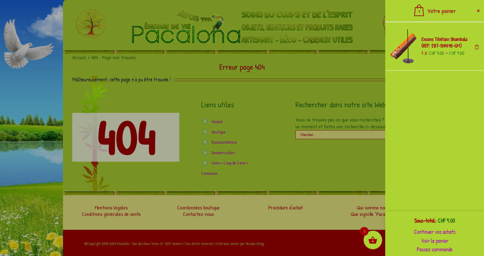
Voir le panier (435, 240)
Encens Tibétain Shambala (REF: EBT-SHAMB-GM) (444, 42)
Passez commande (435, 249)
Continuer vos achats (435, 231)
